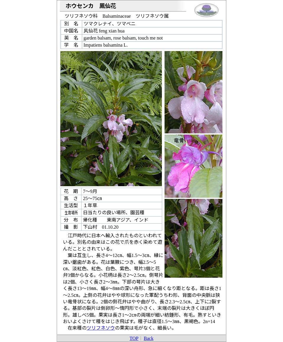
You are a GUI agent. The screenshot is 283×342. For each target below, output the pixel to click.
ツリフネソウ (101, 327)
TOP (134, 338)
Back (149, 338)
